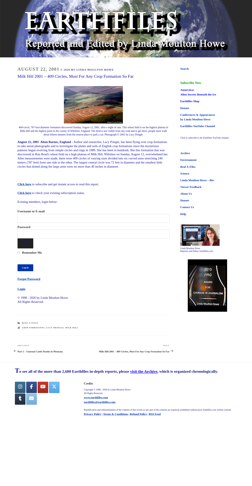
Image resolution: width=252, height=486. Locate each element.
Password (24, 227)
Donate (184, 108)
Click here (24, 184)
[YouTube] (43, 387)
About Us (186, 193)
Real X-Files (30, 323)
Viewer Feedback (190, 187)
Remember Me (30, 252)
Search (184, 68)
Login (21, 289)
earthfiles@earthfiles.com (99, 402)
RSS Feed (155, 414)
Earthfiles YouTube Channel (197, 126)
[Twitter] (54, 387)
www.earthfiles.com (96, 397)
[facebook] (31, 387)
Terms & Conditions (115, 414)
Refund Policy (138, 414)
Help (183, 214)
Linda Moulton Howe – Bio (197, 180)
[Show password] (25, 243)
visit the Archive (143, 371)
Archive (185, 153)
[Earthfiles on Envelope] (31, 399)
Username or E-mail (31, 211)
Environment (188, 160)
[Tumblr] (20, 399)
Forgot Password (29, 279)
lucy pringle (55, 328)
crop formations (33, 328)
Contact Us (187, 207)
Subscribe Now (190, 83)
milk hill (71, 328)
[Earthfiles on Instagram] (20, 387)
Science (184, 173)
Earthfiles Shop (189, 101)
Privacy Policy (92, 414)
